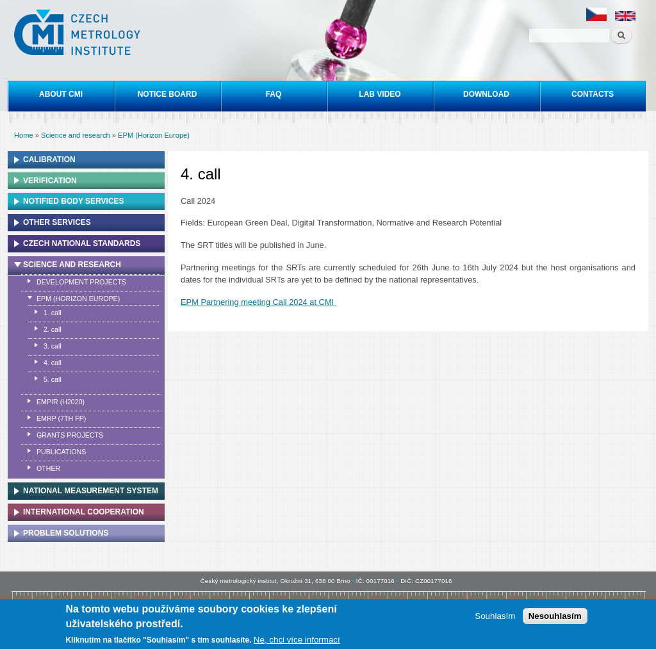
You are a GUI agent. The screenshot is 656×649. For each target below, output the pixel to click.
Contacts (592, 94)
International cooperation (83, 511)
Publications (61, 452)
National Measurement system (90, 490)
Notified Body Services (73, 201)
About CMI (61, 94)
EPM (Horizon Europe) (154, 135)
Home (23, 135)
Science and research (75, 135)
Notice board (167, 94)
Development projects (81, 282)
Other (48, 468)
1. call (53, 312)
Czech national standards (81, 243)
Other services (57, 222)
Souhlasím (495, 616)
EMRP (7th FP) (61, 418)
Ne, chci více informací (297, 640)
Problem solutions (65, 533)
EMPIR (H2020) (61, 402)
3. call (53, 346)
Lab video (379, 94)
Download (486, 94)
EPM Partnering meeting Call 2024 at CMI (258, 302)
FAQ (274, 94)
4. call (53, 362)
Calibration (49, 159)
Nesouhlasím (555, 616)
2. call (53, 329)
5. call (53, 379)
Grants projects (70, 435)
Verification (50, 180)
